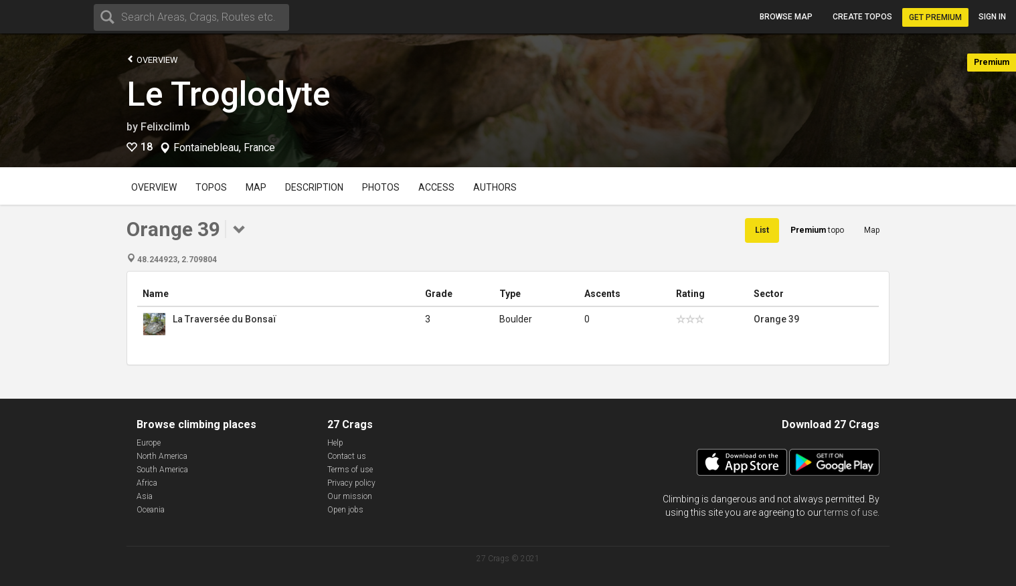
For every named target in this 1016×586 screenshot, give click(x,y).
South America (162, 469)
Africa (147, 483)
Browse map (786, 16)
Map (256, 187)
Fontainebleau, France (224, 147)
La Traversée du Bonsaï (224, 319)
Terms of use (350, 469)
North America (162, 456)
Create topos (862, 16)
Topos (211, 187)
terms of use (850, 512)
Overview (152, 59)
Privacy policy (351, 483)
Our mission (349, 496)
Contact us (346, 456)
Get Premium (935, 17)
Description (314, 187)
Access (436, 187)
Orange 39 (776, 319)
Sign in (992, 16)
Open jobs (345, 509)
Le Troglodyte (228, 94)
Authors (495, 187)
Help (335, 443)
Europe (149, 443)
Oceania (151, 509)
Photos (381, 187)
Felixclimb (165, 126)
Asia (145, 496)
